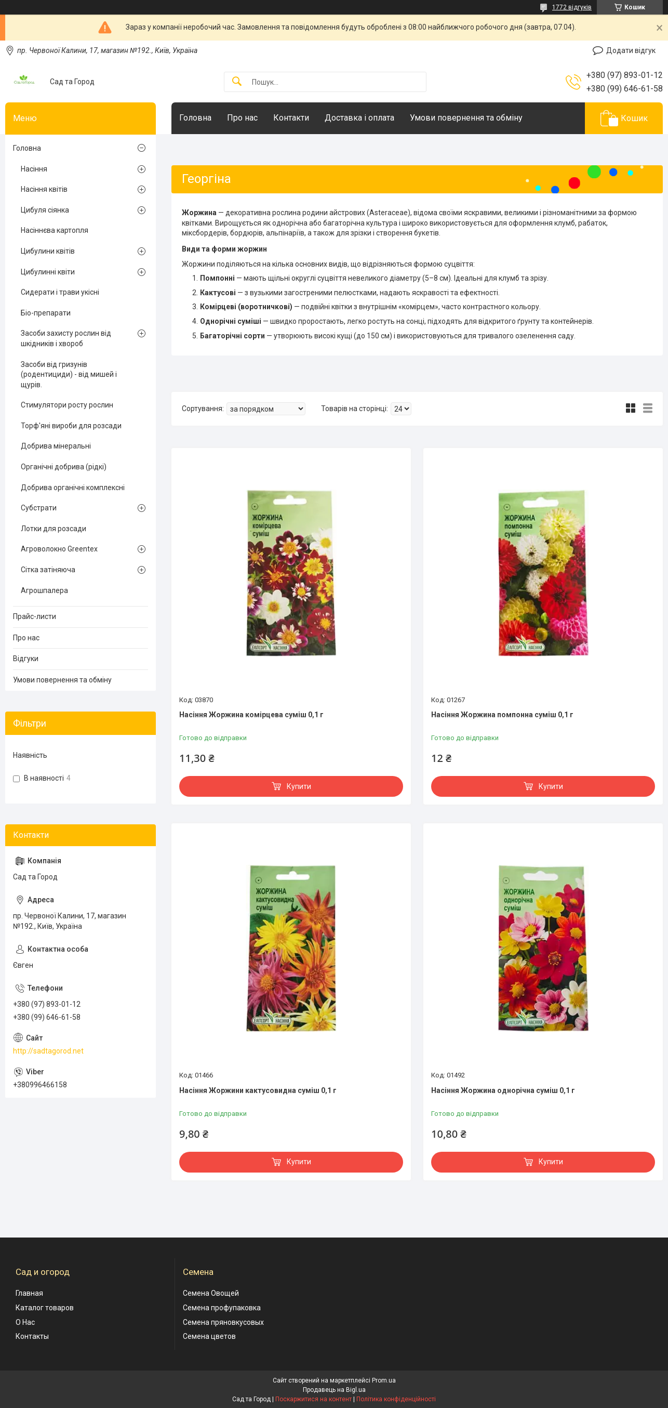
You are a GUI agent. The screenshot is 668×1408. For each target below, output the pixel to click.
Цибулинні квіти (48, 272)
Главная (29, 1293)
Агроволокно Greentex (59, 549)
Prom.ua (384, 1380)
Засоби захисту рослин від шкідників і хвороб (66, 338)
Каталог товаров (45, 1308)
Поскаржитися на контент (313, 1399)
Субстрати (39, 508)
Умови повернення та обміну (466, 118)
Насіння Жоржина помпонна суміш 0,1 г (502, 714)
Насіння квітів (44, 189)
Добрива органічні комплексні (73, 487)
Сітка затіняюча (48, 569)
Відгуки (25, 658)
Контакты (32, 1336)
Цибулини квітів (48, 251)
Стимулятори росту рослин (67, 405)
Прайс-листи (34, 616)
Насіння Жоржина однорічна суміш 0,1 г (503, 1090)
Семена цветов (209, 1336)
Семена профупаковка (222, 1308)
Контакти (291, 118)
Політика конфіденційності (396, 1399)
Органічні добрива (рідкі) (63, 467)
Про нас (242, 118)
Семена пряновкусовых (223, 1322)
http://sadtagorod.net (48, 1051)
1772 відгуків (572, 7)
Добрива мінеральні (56, 446)
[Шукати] (237, 82)
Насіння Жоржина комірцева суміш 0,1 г (251, 714)
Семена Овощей (211, 1293)
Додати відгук (631, 50)
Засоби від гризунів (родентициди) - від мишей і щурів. (69, 374)
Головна (195, 118)
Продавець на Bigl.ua (334, 1389)
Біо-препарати (46, 313)
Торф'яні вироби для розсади (71, 426)
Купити (299, 786)
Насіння (34, 169)
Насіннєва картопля (54, 230)
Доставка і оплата (359, 118)
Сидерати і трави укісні (60, 292)
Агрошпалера (44, 590)
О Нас (25, 1322)
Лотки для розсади (53, 528)
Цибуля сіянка (45, 210)
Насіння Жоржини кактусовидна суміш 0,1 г (258, 1090)
